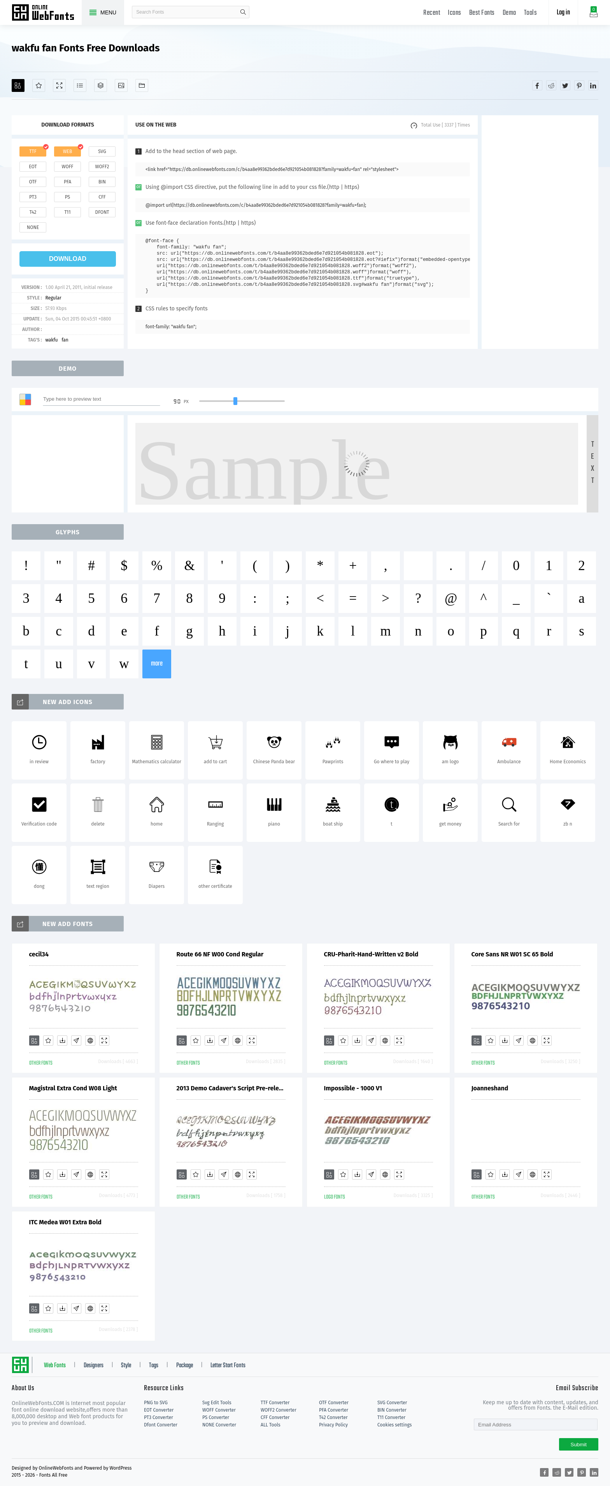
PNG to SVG (156, 1402)
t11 (67, 212)
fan (65, 340)
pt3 (33, 197)
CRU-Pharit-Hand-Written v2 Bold (371, 954)
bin (102, 182)
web (67, 151)
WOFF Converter (219, 1410)
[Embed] (90, 1040)
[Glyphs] (80, 85)
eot (33, 166)
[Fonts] (141, 85)
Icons (454, 13)
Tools (530, 13)
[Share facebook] (537, 85)
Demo (509, 13)
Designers (93, 1366)
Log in (563, 12)
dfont (102, 212)
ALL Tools (270, 1425)
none (33, 227)
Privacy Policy (333, 1425)
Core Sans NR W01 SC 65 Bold (512, 954)
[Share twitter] (565, 85)
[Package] (100, 85)
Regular (53, 298)
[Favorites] (38, 85)
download (67, 258)
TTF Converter (275, 1402)
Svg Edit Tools (216, 1402)
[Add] (18, 85)
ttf (32, 151)
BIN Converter (392, 1410)
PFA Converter (333, 1410)
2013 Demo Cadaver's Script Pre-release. (231, 1088)
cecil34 (39, 954)
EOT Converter (159, 1410)
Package (184, 1366)
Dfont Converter (160, 1425)
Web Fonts (55, 1366)
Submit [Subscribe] (579, 1444)
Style (126, 1366)
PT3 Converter (158, 1417)
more (157, 663)
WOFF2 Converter (278, 1410)
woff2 (102, 166)
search (243, 12)
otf (33, 182)
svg (102, 151)
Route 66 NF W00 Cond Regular (220, 954)
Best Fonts (482, 13)
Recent (431, 13)
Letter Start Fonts (227, 1366)
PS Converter (215, 1417)
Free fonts (47, 13)
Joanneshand (490, 1088)
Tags (153, 1366)
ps (67, 197)
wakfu (51, 340)
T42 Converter (333, 1417)
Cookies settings (394, 1425)
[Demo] (59, 85)
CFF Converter (275, 1417)
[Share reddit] (551, 85)
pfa (67, 182)
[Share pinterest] (579, 85)
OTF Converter (334, 1402)
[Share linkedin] (593, 85)
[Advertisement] (540, 232)
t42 (33, 212)
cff (102, 197)
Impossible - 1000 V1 (353, 1088)
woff (67, 166)
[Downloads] (62, 1040)
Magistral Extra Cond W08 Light (73, 1088)
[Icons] (121, 85)
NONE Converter (219, 1425)
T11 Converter (391, 1417)
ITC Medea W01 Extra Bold (65, 1222)
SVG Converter (392, 1402)
